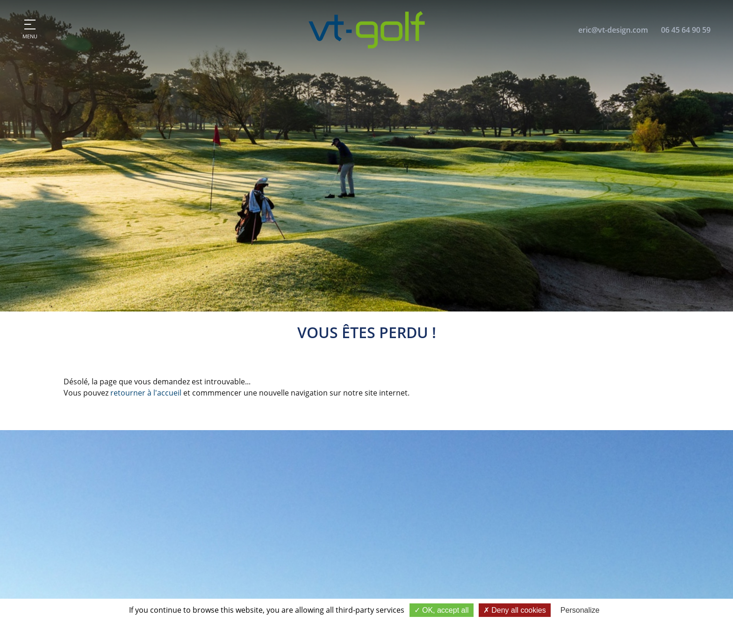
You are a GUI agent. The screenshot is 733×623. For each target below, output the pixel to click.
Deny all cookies (514, 610)
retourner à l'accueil (145, 393)
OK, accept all (441, 610)
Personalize (580, 610)
